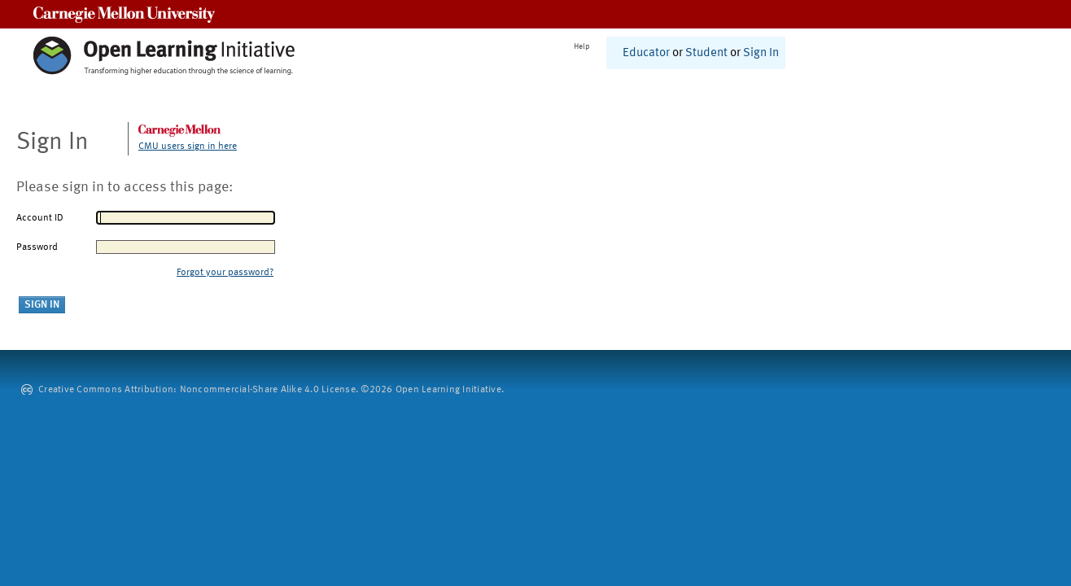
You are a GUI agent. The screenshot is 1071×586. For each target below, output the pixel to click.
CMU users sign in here (187, 146)
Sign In (761, 53)
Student (706, 53)
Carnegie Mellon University (124, 14)
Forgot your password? (225, 273)
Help (582, 46)
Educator (646, 53)
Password (37, 247)
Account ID (39, 218)
